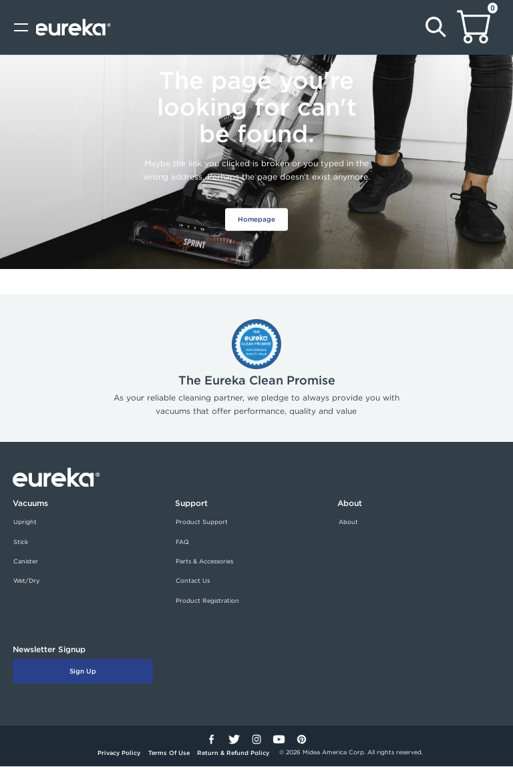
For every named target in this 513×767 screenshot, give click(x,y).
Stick (20, 542)
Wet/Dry (26, 581)
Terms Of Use (169, 754)
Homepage (257, 219)
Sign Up (83, 671)
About (348, 522)
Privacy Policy (119, 754)
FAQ (182, 542)
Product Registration (207, 601)
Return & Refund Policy (233, 754)
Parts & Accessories (204, 561)
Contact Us (193, 581)
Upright (25, 522)
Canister (25, 561)
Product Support (202, 522)
